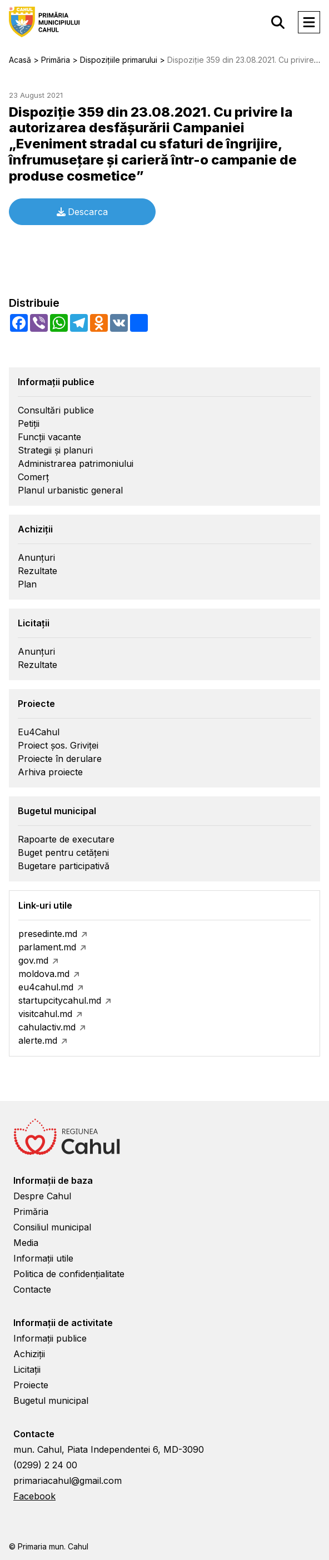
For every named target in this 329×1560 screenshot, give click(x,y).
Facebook (34, 1496)
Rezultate (37, 570)
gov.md (33, 960)
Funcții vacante (49, 436)
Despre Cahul (42, 1196)
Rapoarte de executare (66, 839)
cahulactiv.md (47, 1027)
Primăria (30, 1211)
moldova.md (43, 973)
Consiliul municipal (52, 1227)
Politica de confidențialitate (68, 1273)
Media (25, 1242)
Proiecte (30, 1384)
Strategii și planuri (55, 450)
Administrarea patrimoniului (75, 463)
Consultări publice (56, 410)
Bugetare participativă (63, 865)
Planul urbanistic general (70, 490)
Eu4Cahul (38, 731)
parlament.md (47, 947)
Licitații (27, 1369)
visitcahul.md (45, 1013)
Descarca (82, 211)
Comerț (33, 476)
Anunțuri (36, 557)
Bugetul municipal (50, 1400)
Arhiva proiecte (50, 771)
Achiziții (29, 1353)
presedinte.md (47, 933)
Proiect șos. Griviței (58, 745)
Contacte (32, 1289)
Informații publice (50, 1338)
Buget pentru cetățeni (63, 852)
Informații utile (43, 1258)
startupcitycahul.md (59, 1000)
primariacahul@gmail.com (67, 1480)
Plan (27, 584)
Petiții (28, 423)
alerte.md (37, 1040)
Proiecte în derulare (60, 758)
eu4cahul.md (45, 987)
